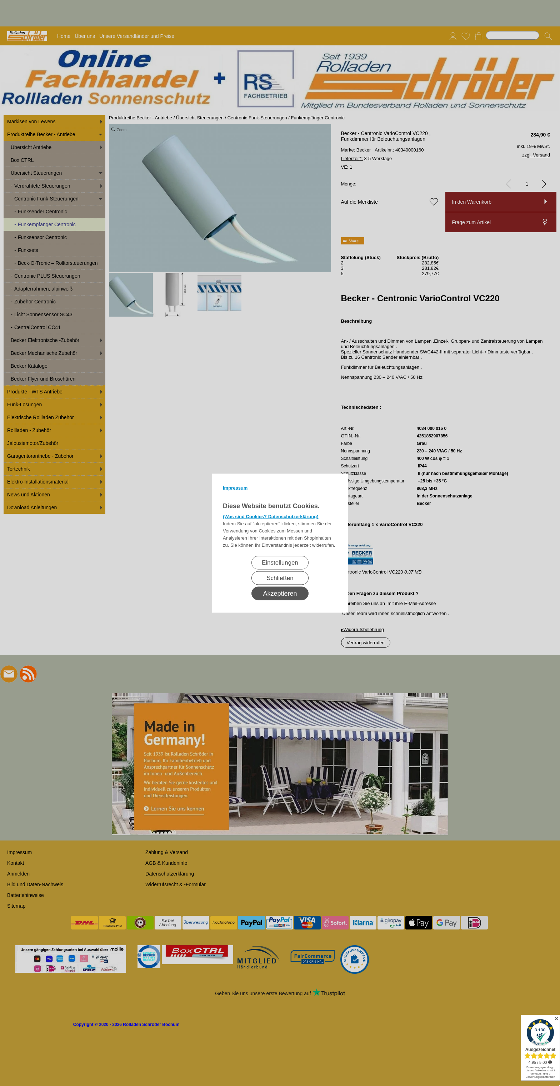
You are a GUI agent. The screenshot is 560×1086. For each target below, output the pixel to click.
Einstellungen (280, 562)
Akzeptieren (280, 593)
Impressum (235, 487)
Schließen (280, 577)
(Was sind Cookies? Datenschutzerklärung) (271, 516)
